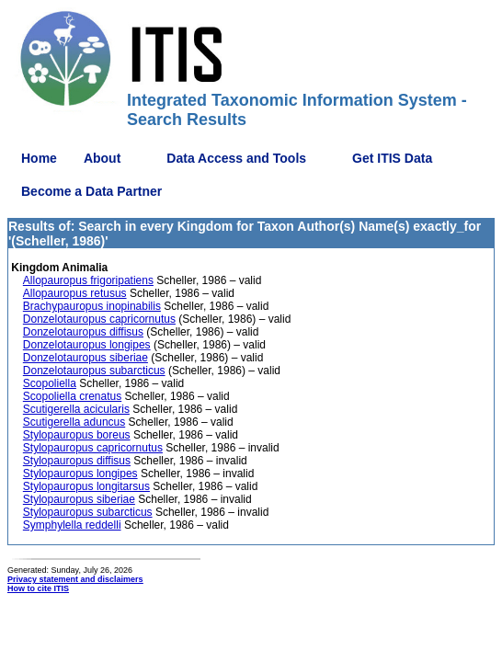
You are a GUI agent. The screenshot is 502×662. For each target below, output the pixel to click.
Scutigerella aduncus (74, 422)
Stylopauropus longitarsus (86, 486)
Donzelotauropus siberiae (85, 357)
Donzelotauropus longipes (87, 344)
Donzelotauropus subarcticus (94, 370)
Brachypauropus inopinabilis (92, 306)
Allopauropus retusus (75, 293)
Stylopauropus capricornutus (93, 447)
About (102, 158)
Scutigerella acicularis (76, 409)
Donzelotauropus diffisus (83, 331)
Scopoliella (49, 383)
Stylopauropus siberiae (79, 499)
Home (39, 158)
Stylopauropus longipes (80, 473)
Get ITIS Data (392, 158)
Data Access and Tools (236, 158)
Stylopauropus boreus (77, 434)
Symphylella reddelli (72, 525)
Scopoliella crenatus (72, 396)
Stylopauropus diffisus (77, 460)
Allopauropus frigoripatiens (88, 280)
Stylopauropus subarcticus (88, 512)
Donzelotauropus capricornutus (99, 319)
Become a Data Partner (91, 191)
